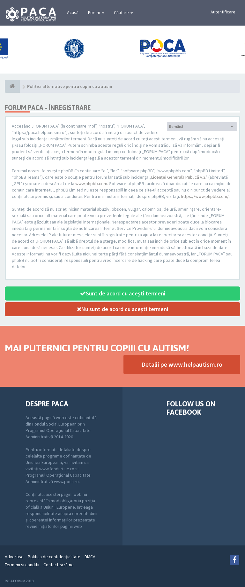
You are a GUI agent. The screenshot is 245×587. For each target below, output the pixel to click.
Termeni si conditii (22, 564)
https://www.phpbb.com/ (205, 196)
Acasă (72, 12)
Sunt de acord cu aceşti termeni (122, 293)
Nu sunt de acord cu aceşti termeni (122, 309)
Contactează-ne (58, 564)
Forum (96, 12)
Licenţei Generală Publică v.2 (178, 177)
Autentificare (223, 12)
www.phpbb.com (91, 183)
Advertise (14, 557)
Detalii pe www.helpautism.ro (181, 364)
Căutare (123, 12)
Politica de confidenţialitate (54, 557)
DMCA (90, 557)
